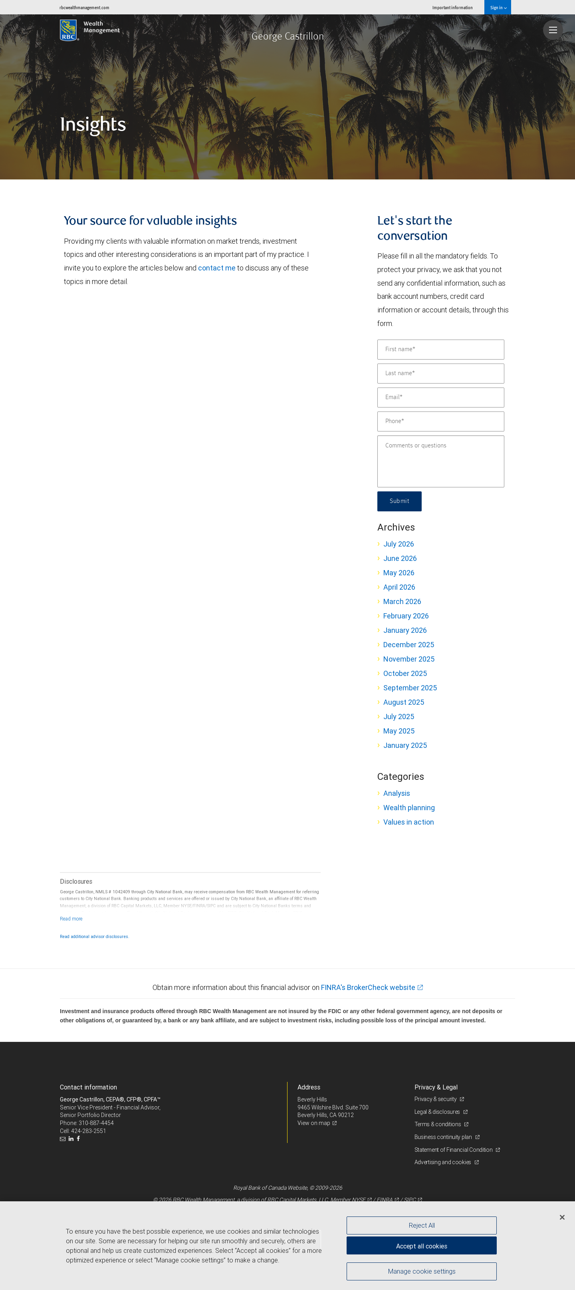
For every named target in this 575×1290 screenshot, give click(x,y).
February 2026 (406, 615)
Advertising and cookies (443, 1162)
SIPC (410, 1199)
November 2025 (408, 659)
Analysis (396, 793)
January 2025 (405, 745)
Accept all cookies (421, 1246)
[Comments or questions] (440, 461)
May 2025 (398, 730)
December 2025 (408, 644)
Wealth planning (409, 807)
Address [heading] (308, 1087)
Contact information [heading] (88, 1087)
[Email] (440, 397)
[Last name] (440, 374)
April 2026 (399, 587)
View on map (313, 1123)
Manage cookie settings (422, 1271)
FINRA (385, 1199)
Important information (452, 7)
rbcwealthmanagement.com (84, 7)
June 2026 (400, 558)
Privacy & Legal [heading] (436, 1087)
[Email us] (63, 1139)
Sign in (498, 7)
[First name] (440, 350)
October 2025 (405, 673)
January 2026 (405, 630)
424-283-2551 (88, 1131)
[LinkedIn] (72, 1139)
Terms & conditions (438, 1124)
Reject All (422, 1225)
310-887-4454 (96, 1123)
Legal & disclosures (437, 1111)
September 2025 (410, 687)
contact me (217, 267)
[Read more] (71, 919)
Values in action (408, 822)
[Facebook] (79, 1139)
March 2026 (402, 601)
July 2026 (398, 544)
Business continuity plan (443, 1137)
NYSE (358, 1199)
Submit (399, 501)
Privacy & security (436, 1099)
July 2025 (398, 716)
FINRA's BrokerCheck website (368, 987)
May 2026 (398, 572)
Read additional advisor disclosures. (94, 936)
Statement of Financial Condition (454, 1149)
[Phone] (440, 421)
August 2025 (403, 702)
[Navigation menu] (553, 30)
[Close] (562, 1217)
